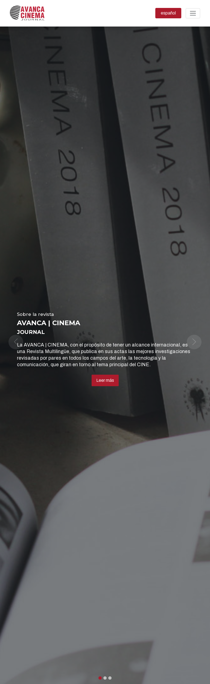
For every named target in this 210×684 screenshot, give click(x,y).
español (171, 12)
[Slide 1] (105, 678)
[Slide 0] (100, 678)
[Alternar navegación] (193, 13)
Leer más (105, 380)
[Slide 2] (110, 678)
